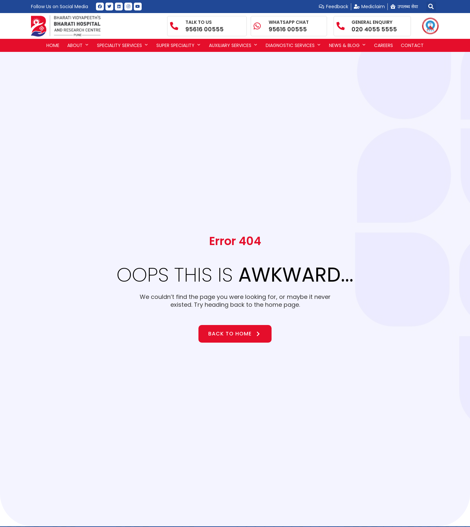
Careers (383, 45)
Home (52, 45)
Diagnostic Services (293, 45)
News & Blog (347, 45)
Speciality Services (123, 45)
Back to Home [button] (235, 333)
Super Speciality (178, 45)
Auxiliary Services (233, 45)
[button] (431, 6)
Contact (412, 45)
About (78, 45)
